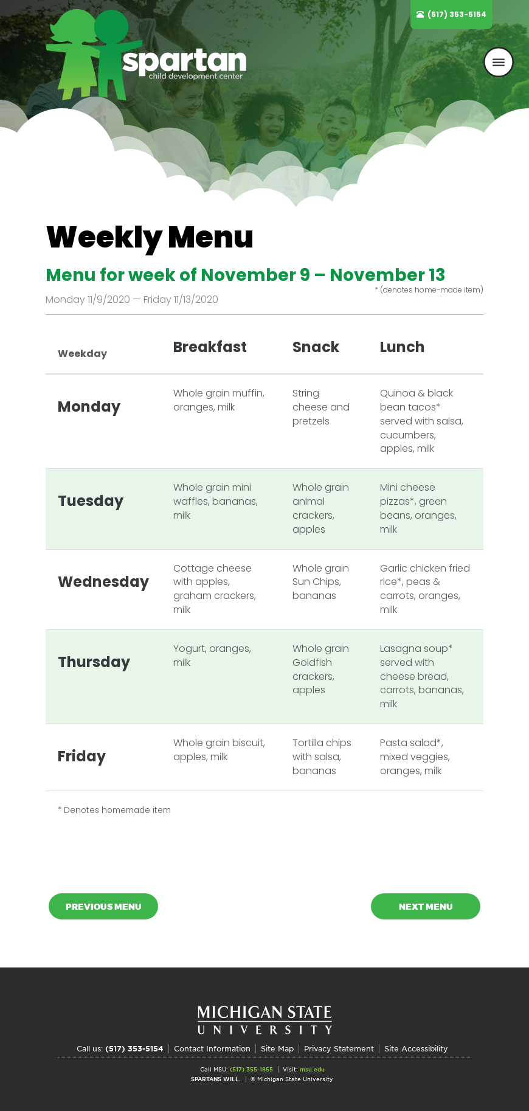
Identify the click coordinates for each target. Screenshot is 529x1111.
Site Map (277, 1048)
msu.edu (312, 1069)
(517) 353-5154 (456, 14)
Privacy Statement (339, 1048)
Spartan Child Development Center (152, 54)
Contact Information (212, 1048)
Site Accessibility (416, 1048)
